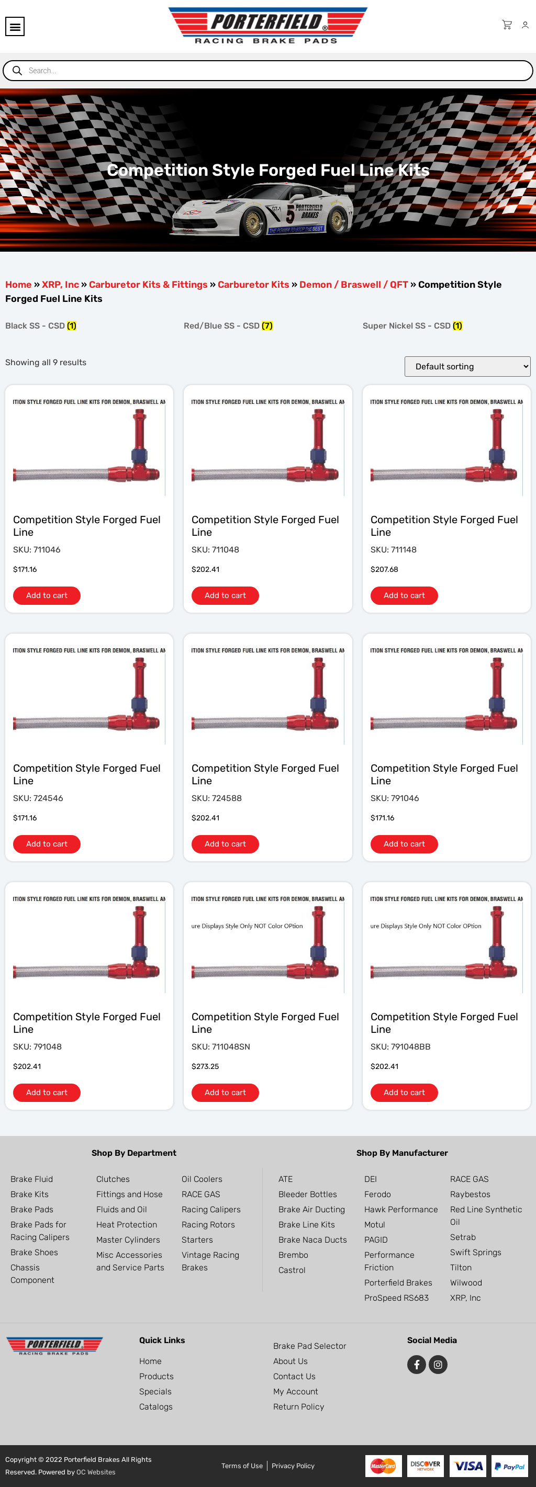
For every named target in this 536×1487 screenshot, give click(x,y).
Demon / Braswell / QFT (353, 284)
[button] (15, 26)
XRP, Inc (60, 284)
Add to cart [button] (47, 595)
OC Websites (96, 1472)
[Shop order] (468, 366)
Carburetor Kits (253, 284)
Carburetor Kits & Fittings (148, 284)
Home (18, 284)
